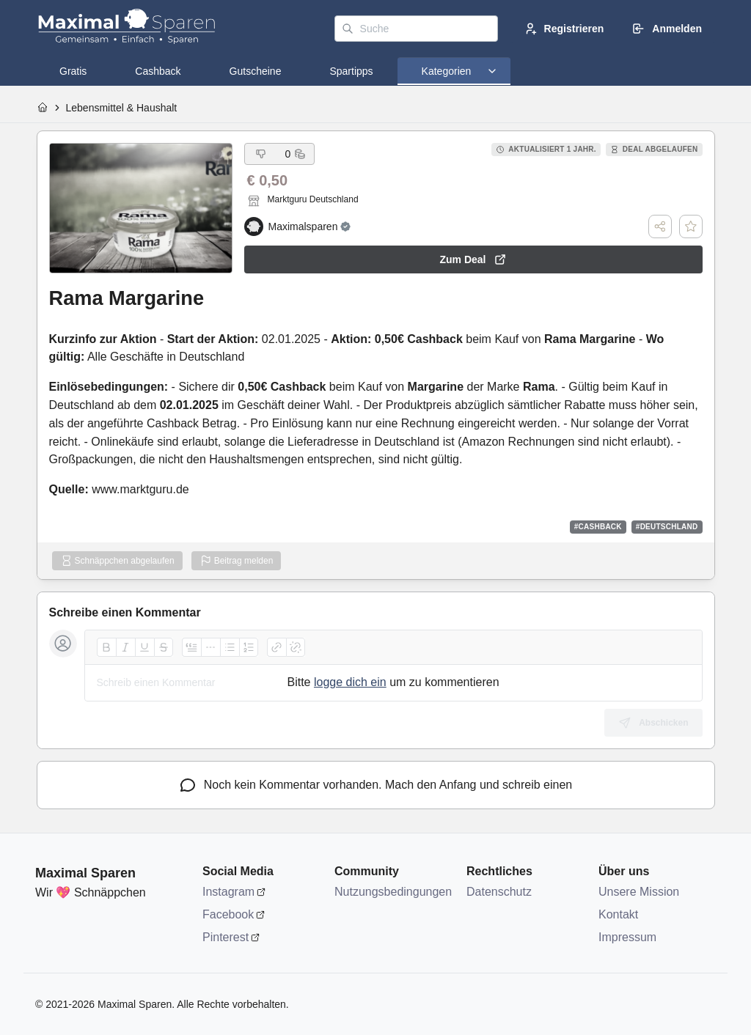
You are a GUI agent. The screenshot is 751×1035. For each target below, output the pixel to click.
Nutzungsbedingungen (393, 891)
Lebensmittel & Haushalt (121, 108)
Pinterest (225, 937)
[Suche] (416, 28)
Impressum (627, 937)
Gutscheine (256, 71)
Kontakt (618, 914)
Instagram (228, 891)
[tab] (73, 71)
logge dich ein (350, 682)
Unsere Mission (638, 891)
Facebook (228, 914)
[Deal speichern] (691, 226)
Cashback (157, 71)
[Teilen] (660, 226)
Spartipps (351, 71)
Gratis (73, 71)
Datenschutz (499, 891)
